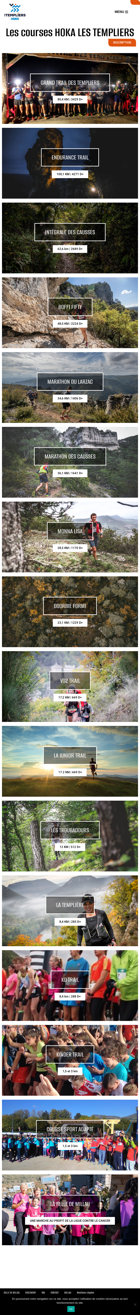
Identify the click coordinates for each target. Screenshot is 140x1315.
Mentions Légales (85, 1293)
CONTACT (55, 1293)
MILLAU (67, 1293)
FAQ (43, 1293)
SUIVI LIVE (135, 2)
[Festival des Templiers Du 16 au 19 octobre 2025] (15, 12)
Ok (71, 1309)
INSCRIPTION (122, 42)
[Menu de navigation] (121, 12)
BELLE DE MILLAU (12, 1293)
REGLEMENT (30, 1293)
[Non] (135, 1304)
